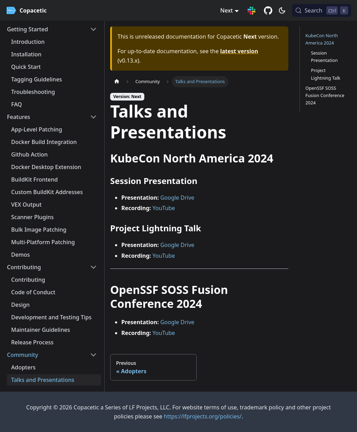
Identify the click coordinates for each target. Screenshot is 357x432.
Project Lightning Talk (325, 74)
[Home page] (116, 81)
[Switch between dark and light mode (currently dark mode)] (282, 10)
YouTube (163, 208)
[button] (52, 29)
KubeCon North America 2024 (321, 39)
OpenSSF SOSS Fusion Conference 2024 (324, 95)
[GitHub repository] (268, 10)
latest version (239, 51)
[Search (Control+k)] (321, 10)
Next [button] (226, 10)
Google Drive (177, 197)
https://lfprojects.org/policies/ (203, 416)
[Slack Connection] (251, 10)
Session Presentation (324, 56)
